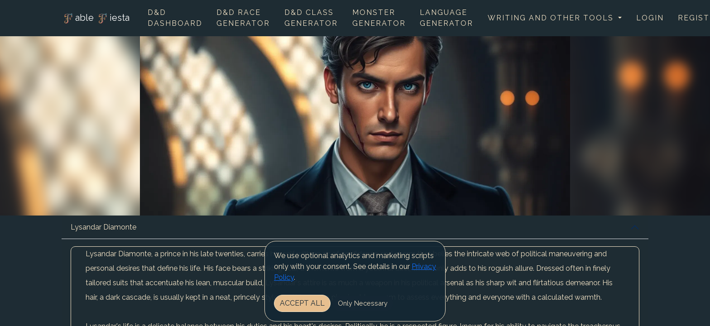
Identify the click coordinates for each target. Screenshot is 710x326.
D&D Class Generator (311, 18)
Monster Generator (379, 18)
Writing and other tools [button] (552, 18)
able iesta (96, 18)
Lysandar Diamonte (103, 227)
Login (650, 18)
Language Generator (446, 18)
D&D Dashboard (175, 18)
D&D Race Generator (243, 18)
